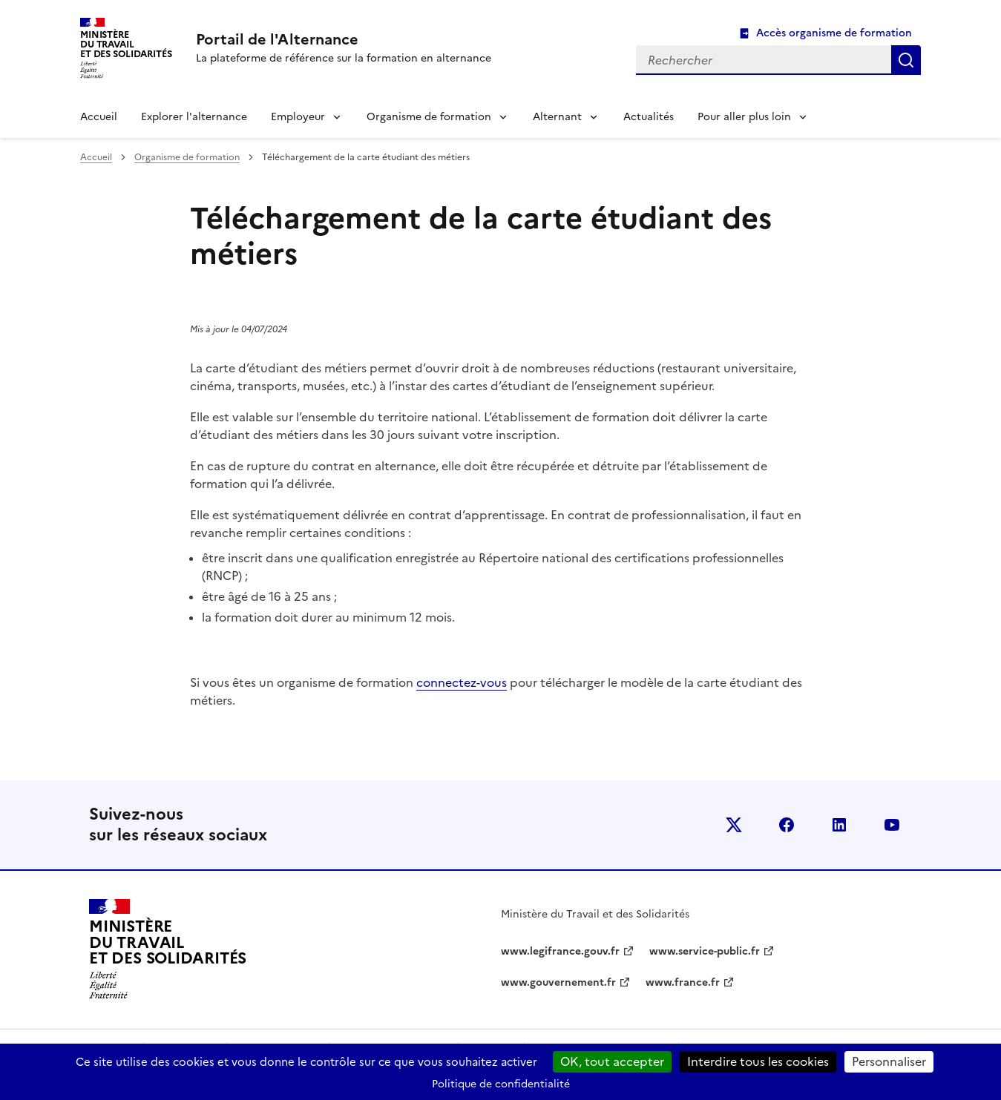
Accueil (98, 117)
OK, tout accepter (612, 1061)
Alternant (557, 117)
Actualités (648, 117)
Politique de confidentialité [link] (501, 1084)
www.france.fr (683, 982)
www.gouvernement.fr (558, 982)
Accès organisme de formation (834, 33)
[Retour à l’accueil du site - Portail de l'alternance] (167, 949)
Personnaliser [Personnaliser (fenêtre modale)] (889, 1061)
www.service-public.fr (704, 951)
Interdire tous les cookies (758, 1061)
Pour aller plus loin (744, 117)
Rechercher (906, 60)
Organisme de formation (429, 117)
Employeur (298, 117)
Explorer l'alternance (194, 117)
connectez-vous (461, 682)
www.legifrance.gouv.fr (560, 951)
